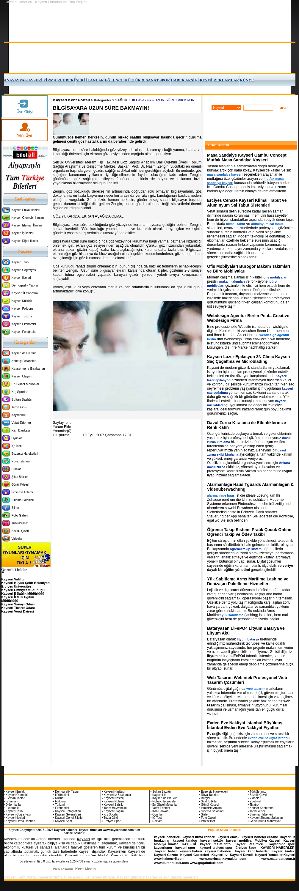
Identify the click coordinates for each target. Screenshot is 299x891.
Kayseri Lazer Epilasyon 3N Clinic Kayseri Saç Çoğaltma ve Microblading (248, 359)
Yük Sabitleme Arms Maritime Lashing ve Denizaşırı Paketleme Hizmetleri (247, 581)
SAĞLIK (121, 100)
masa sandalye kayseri (224, 174)
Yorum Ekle (62, 427)
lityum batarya (248, 639)
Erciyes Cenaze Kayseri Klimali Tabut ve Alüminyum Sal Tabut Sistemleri (247, 202)
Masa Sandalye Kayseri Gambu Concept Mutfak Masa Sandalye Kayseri (247, 157)
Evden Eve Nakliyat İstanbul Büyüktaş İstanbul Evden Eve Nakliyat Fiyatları (244, 725)
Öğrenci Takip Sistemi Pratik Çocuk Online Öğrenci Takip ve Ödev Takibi (249, 532)
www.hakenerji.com (169, 858)
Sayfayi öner (63, 423)
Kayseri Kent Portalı (71, 100)
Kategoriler (102, 100)
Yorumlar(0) (62, 431)
